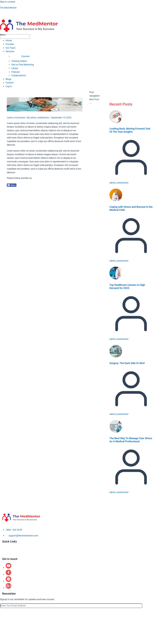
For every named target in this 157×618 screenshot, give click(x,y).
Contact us (7, 555)
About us (6, 544)
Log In (9, 86)
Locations (7, 553)
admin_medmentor (118, 182)
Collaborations (18, 75)
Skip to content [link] (7, 1)
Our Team (10, 48)
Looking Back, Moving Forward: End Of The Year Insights (129, 130)
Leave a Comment (16, 117)
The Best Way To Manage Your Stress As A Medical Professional (130, 440)
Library (14, 68)
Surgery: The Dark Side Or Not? (127, 363)
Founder (10, 44)
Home (9, 40)
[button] (78, 35)
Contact (10, 82)
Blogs (8, 79)
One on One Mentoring (22, 64)
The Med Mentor (8, 7)
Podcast (15, 72)
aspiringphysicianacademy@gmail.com (24, 13)
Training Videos (19, 61)
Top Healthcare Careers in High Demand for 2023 (127, 286)
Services (10, 51)
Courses (25, 56)
